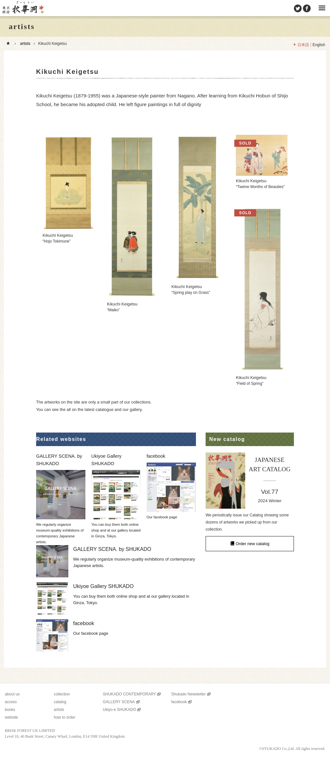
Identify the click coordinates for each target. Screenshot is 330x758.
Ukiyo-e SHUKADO (119, 709)
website (11, 717)
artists (25, 43)
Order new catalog (252, 543)
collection (62, 694)
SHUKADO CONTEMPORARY (129, 694)
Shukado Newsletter (188, 694)
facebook (179, 702)
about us (12, 694)
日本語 (303, 45)
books (10, 709)
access (11, 702)
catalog (60, 702)
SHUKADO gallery (23, 8)
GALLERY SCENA (119, 702)
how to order (64, 717)
